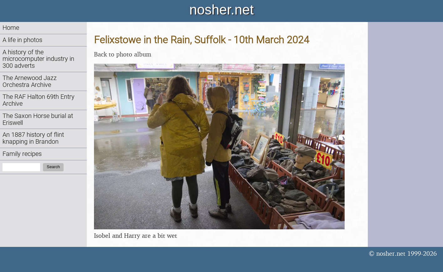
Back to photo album (122, 54)
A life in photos (22, 40)
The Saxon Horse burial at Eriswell (38, 119)
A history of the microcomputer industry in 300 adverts (38, 59)
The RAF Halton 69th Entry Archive (39, 100)
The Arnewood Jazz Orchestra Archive (30, 81)
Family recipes (22, 153)
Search (53, 166)
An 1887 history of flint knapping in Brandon (33, 138)
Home (11, 27)
